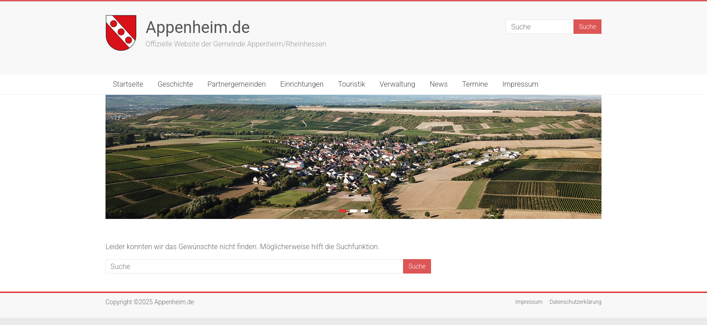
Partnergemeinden (236, 84)
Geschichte (175, 84)
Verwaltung (397, 84)
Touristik (351, 84)
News (439, 84)
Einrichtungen (301, 84)
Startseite (128, 84)
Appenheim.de (198, 27)
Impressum (520, 84)
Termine (475, 84)
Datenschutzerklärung (575, 302)
